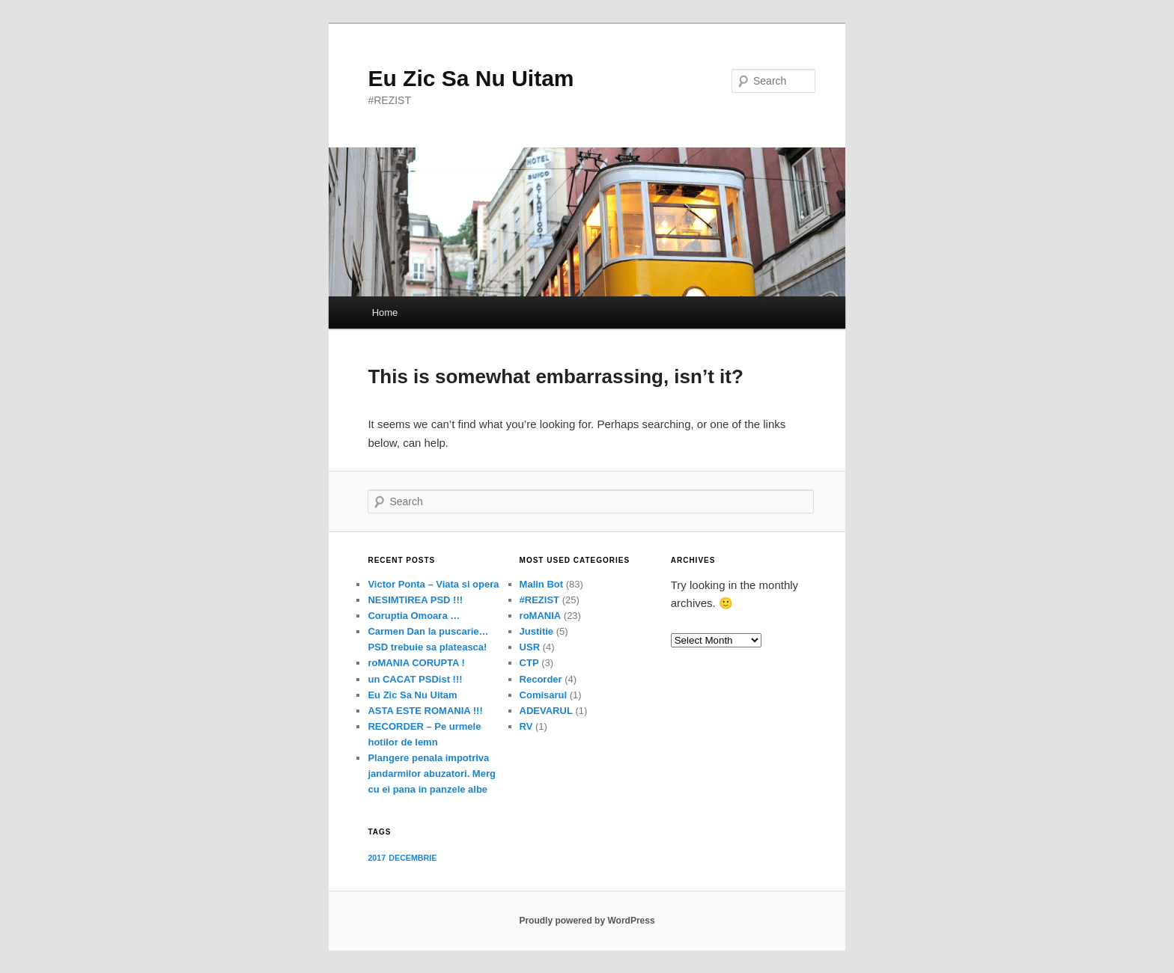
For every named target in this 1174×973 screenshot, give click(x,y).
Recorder (541, 679)
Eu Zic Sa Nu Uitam (471, 78)
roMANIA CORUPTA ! (416, 662)
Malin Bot (542, 584)
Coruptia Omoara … (414, 615)
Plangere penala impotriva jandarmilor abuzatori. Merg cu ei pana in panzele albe (431, 773)
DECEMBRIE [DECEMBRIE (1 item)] (413, 857)
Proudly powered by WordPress (586, 920)
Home (385, 312)
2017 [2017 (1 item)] (377, 857)
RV (526, 726)
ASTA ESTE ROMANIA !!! (425, 710)
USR (530, 647)
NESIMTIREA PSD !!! (415, 600)
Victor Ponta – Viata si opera (433, 584)
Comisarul (544, 695)
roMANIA (541, 615)
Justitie (537, 631)
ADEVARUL (546, 710)
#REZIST (539, 600)
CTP (529, 662)
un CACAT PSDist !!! (415, 679)
